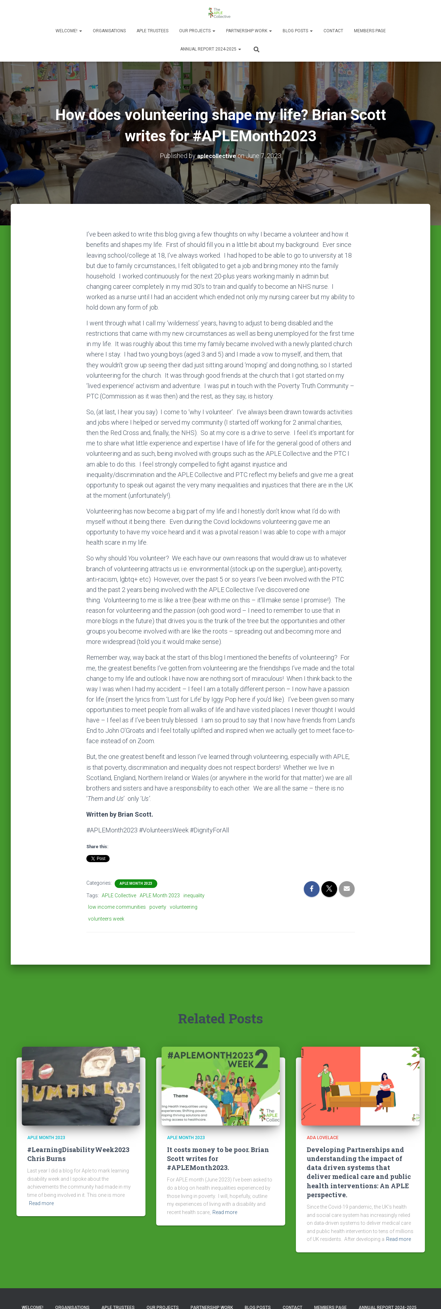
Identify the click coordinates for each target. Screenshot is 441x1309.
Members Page (370, 30)
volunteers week (106, 918)
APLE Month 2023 (136, 883)
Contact (333, 30)
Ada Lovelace (323, 1137)
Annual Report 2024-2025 (210, 49)
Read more (41, 1203)
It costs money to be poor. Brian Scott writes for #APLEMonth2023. (218, 1158)
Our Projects (197, 30)
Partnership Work (249, 30)
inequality (194, 895)
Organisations (109, 30)
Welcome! (69, 30)
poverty (157, 907)
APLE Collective (119, 895)
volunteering (183, 907)
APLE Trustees (152, 30)
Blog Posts (298, 30)
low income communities (117, 907)
